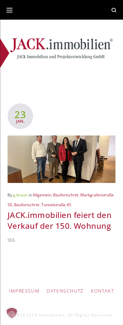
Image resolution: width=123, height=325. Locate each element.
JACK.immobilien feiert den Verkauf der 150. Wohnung (60, 220)
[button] (12, 313)
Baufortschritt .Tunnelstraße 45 (42, 205)
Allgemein (42, 195)
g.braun (20, 195)
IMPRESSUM (24, 291)
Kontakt (102, 291)
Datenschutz (65, 291)
